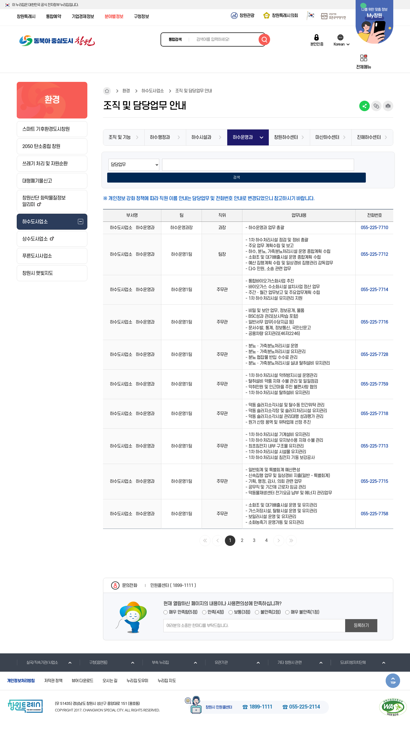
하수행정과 (160, 137)
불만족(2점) (270, 602)
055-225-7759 (374, 374)
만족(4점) (216, 602)
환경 (126, 91)
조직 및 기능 (119, 137)
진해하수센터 (369, 137)
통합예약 (53, 16)
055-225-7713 (374, 436)
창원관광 (247, 15)
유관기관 (216, 652)
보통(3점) (242, 602)
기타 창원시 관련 (284, 652)
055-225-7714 (374, 279)
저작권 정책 (53, 670)
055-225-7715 (374, 471)
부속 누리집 (155, 652)
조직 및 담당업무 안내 (193, 91)
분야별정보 (114, 16)
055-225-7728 (374, 344)
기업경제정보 (83, 16)
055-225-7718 (374, 403)
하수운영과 (243, 137)
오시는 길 (109, 670)
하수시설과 (201, 137)
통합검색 (175, 39)
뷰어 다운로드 (82, 670)
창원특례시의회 (285, 15)
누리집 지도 (167, 670)
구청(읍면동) (93, 652)
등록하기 (361, 615)
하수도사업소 (152, 91)
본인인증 (316, 44)
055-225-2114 (304, 696)
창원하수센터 (286, 137)
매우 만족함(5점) (183, 602)
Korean (339, 44)
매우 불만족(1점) (305, 602)
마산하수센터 (327, 137)
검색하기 (264, 39)
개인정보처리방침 (21, 670)
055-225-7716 (374, 312)
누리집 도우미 (137, 670)
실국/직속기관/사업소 (37, 652)
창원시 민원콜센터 (219, 697)
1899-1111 (260, 696)
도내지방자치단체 (348, 652)
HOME (107, 91)
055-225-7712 (374, 244)
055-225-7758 (374, 503)
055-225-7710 (374, 217)
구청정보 (141, 16)
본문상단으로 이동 (393, 670)
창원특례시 (26, 16)
